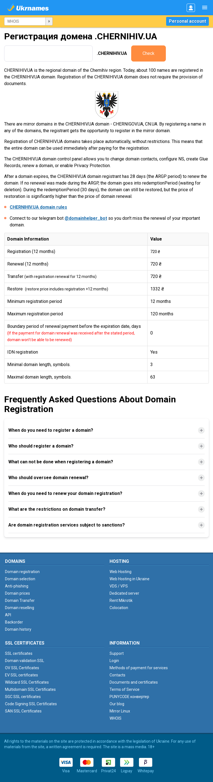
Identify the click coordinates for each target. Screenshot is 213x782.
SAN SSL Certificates (23, 711)
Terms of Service (125, 689)
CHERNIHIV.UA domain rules (38, 207)
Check (148, 53)
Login (114, 660)
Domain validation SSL (24, 660)
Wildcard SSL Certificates (27, 682)
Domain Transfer (20, 600)
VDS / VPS (119, 586)
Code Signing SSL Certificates (31, 704)
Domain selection (20, 579)
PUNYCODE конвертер (129, 696)
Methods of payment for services (139, 668)
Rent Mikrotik (121, 600)
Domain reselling (19, 607)
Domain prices (17, 593)
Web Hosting (120, 571)
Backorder (14, 622)
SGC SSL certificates (23, 696)
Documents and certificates (134, 682)
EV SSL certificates (21, 675)
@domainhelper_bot (86, 218)
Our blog (117, 704)
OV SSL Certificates (22, 668)
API (8, 615)
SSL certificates (18, 653)
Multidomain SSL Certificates (30, 689)
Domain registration (22, 571)
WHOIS (115, 718)
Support (117, 653)
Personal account (187, 21)
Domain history (18, 629)
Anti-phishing (16, 586)
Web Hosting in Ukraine (129, 579)
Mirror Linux (120, 711)
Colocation (119, 607)
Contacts (117, 675)
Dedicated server (124, 593)
